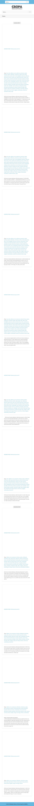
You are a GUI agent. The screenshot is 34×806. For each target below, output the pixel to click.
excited (12, 77)
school (16, 85)
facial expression (20, 77)
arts (15, 73)
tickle (5, 90)
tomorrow (9, 90)
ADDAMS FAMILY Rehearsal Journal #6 (11, 454)
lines (28, 80)
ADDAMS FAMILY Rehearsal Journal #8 (11, 294)
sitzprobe (22, 85)
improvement (13, 80)
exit (15, 77)
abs (7, 73)
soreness (6, 87)
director (27, 76)
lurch (9, 81)
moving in (21, 83)
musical (24, 83)
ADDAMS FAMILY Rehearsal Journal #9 (11, 214)
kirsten (25, 80)
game (5, 78)
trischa (12, 90)
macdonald (13, 81)
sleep (25, 85)
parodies (13, 84)
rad (7, 85)
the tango (22, 88)
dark (11, 76)
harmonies (19, 78)
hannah (15, 78)
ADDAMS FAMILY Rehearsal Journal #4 (11, 609)
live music (6, 81)
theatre (26, 88)
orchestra (10, 84)
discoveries (6, 77)
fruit (27, 77)
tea (10, 88)
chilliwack (12, 74)
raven (14, 85)
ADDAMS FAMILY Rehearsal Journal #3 (11, 682)
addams (12, 73)
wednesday (20, 90)
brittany (5, 74)
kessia (17, 80)
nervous (5, 84)
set (19, 85)
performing (18, 84)
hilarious (24, 78)
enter (10, 77)
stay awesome (11, 87)
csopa (25, 74)
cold (23, 74)
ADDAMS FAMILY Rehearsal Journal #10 (12, 132)
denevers (23, 76)
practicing (26, 84)
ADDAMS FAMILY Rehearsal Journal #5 (11, 532)
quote (5, 85)
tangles (5, 88)
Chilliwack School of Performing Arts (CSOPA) (18, 804)
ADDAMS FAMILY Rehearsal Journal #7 (11, 375)
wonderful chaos (7, 91)
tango (8, 88)
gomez (8, 78)
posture (22, 84)
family (25, 77)
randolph (10, 85)
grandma (12, 78)
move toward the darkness (13, 83)
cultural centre (7, 76)
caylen (8, 74)
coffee (20, 74)
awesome (22, 73)
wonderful (25, 90)
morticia (5, 83)
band (26, 73)
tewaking (14, 88)
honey (9, 80)
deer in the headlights (17, 76)
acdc (9, 73)
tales (25, 87)
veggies (15, 90)
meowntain (24, 81)
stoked (15, 87)
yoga (12, 91)
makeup (17, 81)
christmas (17, 74)
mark (20, 81)
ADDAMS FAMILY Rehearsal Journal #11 (12, 48)
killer (20, 80)
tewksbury (18, 88)
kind (22, 80)
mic (27, 81)
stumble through (21, 87)
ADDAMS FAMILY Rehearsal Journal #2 (11, 756)
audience (18, 73)
